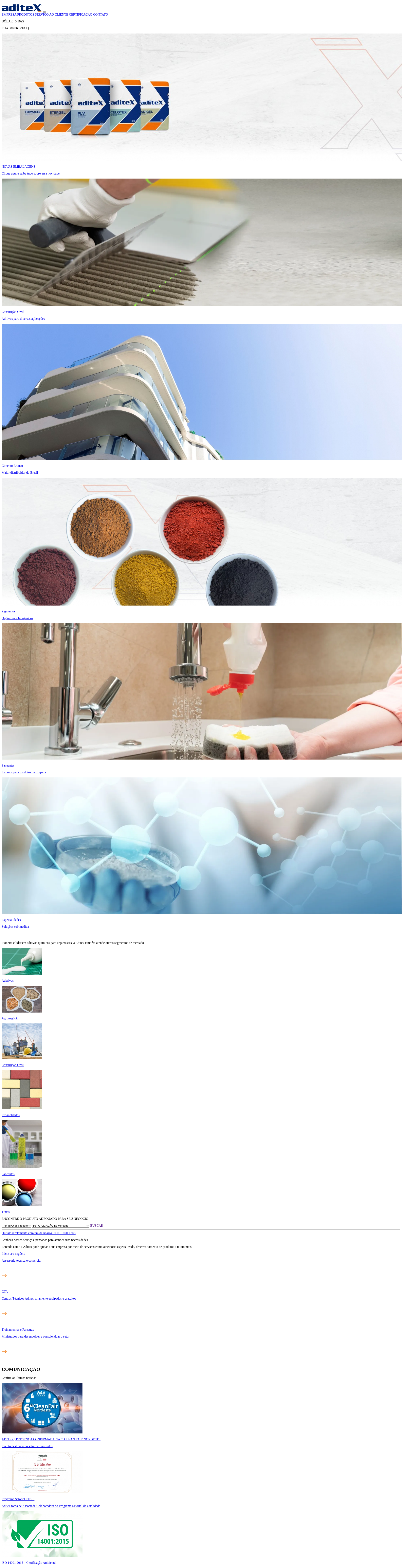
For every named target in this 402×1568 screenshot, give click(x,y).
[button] (44, 12)
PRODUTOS (25, 14)
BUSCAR (96, 1225)
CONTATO (100, 14)
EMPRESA (9, 14)
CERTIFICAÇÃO (80, 14)
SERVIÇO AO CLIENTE (51, 14)
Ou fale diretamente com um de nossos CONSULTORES (39, 1233)
